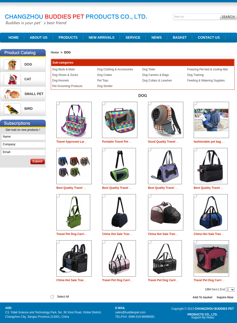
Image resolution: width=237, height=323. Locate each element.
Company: (9, 144)
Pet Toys (102, 80)
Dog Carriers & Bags (155, 75)
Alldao (210, 317)
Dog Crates (104, 75)
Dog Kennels (60, 80)
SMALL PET (34, 94)
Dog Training (195, 75)
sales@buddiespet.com (130, 312)
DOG (28, 64)
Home (55, 52)
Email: (7, 152)
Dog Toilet (148, 69)
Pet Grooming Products (67, 86)
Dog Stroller (104, 86)
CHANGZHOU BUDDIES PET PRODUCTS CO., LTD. (74, 15)
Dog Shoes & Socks (65, 75)
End (222, 289)
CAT (27, 79)
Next (215, 289)
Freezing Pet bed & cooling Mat (207, 69)
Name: (7, 136)
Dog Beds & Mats (63, 69)
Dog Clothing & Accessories (115, 69)
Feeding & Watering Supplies (206, 80)
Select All (63, 296)
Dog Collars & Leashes (157, 80)
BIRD (28, 108)
